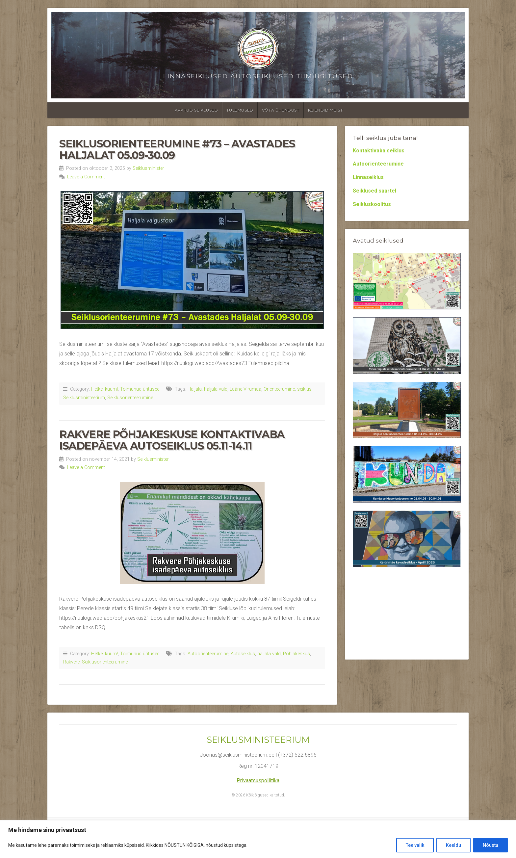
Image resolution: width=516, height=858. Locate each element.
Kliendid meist (325, 110)
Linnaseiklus (368, 177)
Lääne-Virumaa (245, 389)
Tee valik (415, 845)
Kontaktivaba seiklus (378, 150)
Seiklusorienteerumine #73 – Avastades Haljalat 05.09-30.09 (177, 149)
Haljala (195, 389)
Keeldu (453, 845)
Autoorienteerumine (208, 654)
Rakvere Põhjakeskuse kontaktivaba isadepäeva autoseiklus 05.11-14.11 (172, 440)
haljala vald (215, 389)
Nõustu (490, 845)
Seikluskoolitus (372, 204)
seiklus (304, 389)
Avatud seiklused (196, 110)
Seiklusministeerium (84, 398)
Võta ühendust (280, 110)
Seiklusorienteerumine (130, 398)
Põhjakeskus (296, 654)
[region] (258, 839)
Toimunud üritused (140, 389)
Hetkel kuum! (104, 389)
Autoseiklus (243, 654)
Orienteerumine (279, 389)
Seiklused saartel (374, 191)
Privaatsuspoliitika (258, 780)
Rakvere (71, 662)
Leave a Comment (86, 177)
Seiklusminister (148, 168)
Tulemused (239, 110)
